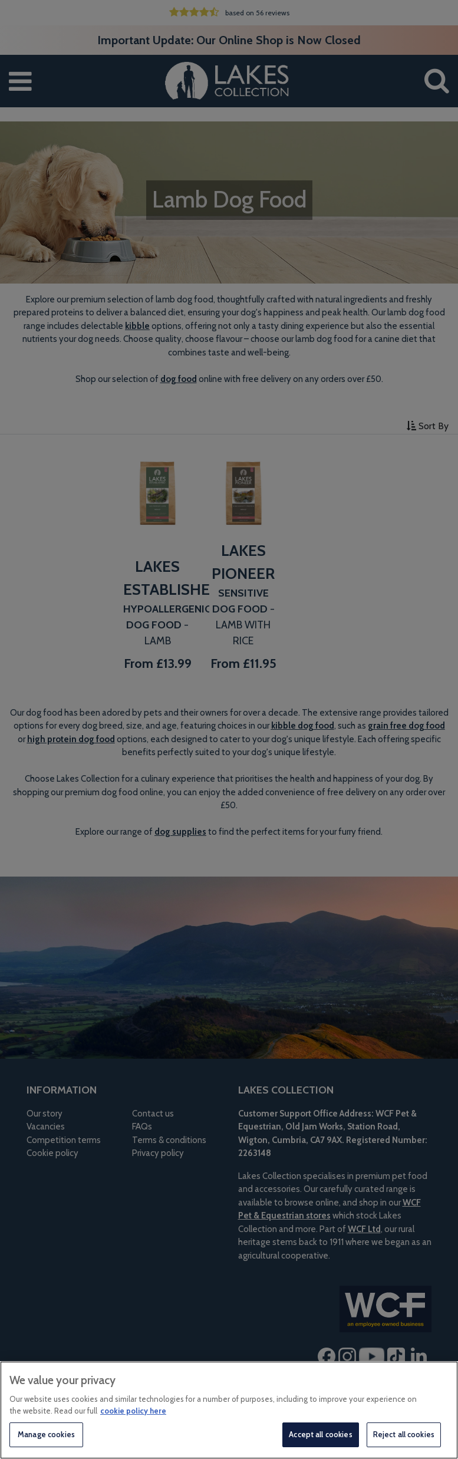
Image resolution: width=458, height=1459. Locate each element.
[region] (229, 1410)
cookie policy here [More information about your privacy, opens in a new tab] (133, 1410)
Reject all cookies (403, 1434)
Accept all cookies (320, 1434)
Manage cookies (46, 1434)
